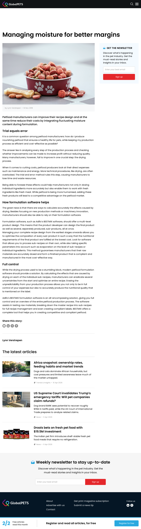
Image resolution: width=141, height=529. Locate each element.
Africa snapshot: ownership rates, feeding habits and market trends (58, 364)
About (49, 501)
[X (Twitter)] (131, 505)
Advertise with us (55, 505)
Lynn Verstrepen (14, 108)
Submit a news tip (83, 505)
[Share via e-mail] (4, 326)
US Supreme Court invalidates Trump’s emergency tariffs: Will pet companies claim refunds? (62, 397)
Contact (50, 509)
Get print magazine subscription (91, 501)
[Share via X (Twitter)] (12, 326)
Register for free (126, 523)
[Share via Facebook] (16, 326)
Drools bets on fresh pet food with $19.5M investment (58, 429)
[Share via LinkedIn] (8, 326)
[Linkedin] (128, 505)
